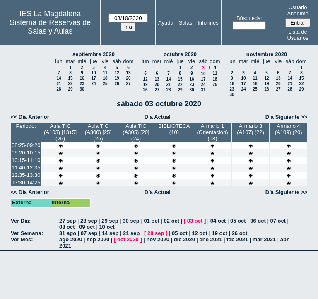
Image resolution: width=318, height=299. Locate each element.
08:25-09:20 (26, 145)
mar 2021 (264, 239)
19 (116, 78)
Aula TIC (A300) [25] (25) (98, 132)
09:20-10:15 (26, 153)
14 (58, 78)
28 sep (88, 221)
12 (116, 73)
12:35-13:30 (26, 175)
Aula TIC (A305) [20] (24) (136, 132)
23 (82, 83)
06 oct (258, 221)
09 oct (87, 227)
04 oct (218, 221)
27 (128, 83)
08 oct (67, 227)
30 (82, 89)
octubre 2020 (180, 54)
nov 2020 (157, 239)
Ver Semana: (27, 233)
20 (128, 78)
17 (93, 78)
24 (93, 83)
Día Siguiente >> (286, 117)
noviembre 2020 (266, 54)
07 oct (278, 221)
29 (70, 89)
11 (105, 73)
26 (116, 83)
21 (58, 83)
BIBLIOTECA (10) (174, 129)
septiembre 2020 (93, 54)
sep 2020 (98, 239)
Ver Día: (21, 221)
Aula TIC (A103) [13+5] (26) (60, 132)
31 (203, 90)
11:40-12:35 (26, 167)
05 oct (238, 221)
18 (105, 78)
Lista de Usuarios (297, 35)
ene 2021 (211, 239)
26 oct (240, 233)
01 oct (151, 221)
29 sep (109, 221)
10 (93, 73)
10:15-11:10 (26, 160)
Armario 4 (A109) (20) (288, 129)
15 (70, 78)
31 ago (67, 233)
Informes (208, 23)
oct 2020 (128, 239)
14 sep (110, 233)
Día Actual (158, 117)
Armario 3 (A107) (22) (250, 129)
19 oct (219, 233)
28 (58, 89)
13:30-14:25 (26, 182)
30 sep (131, 221)
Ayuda (165, 23)
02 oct (172, 221)
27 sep (67, 221)
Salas (186, 23)
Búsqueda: (249, 18)
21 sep (131, 233)
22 (70, 83)
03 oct (195, 221)
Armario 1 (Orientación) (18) (212, 132)
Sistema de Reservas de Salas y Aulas (50, 26)
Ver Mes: (22, 239)
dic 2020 (184, 239)
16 (82, 78)
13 (128, 73)
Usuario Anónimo (297, 10)
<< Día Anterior (30, 117)
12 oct (199, 233)
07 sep (89, 233)
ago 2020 (70, 239)
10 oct (107, 227)
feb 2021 (237, 239)
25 (105, 83)
